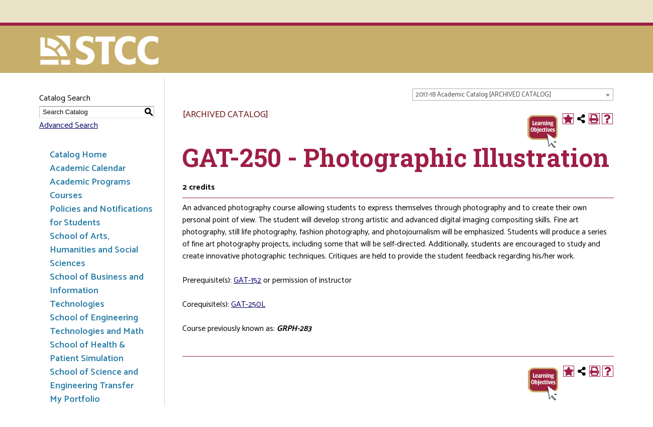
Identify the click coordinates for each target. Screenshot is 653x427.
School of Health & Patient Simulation (87, 351)
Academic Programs (90, 182)
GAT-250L (248, 304)
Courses (66, 195)
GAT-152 (247, 280)
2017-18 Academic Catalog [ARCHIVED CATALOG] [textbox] (483, 95)
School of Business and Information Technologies (97, 291)
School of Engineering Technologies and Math (97, 324)
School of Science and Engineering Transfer (94, 379)
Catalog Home (78, 154)
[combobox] (512, 95)
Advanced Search (68, 125)
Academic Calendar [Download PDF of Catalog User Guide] (88, 168)
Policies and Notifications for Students (101, 216)
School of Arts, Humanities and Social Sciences (94, 250)
